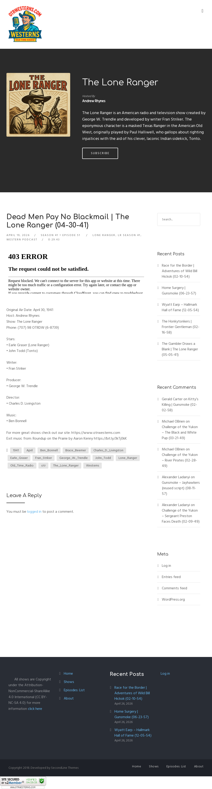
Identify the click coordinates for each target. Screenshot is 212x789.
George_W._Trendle (73, 458)
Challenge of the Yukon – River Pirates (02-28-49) (180, 460)
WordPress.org (173, 599)
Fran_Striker (43, 458)
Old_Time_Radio (22, 465)
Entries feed (171, 577)
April (29, 450)
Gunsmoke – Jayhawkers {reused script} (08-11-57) (181, 488)
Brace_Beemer (75, 450)
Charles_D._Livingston (108, 450)
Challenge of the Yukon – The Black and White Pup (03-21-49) (180, 432)
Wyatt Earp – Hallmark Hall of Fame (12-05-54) (180, 307)
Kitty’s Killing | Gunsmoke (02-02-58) (180, 404)
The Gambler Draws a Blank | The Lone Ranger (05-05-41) (180, 349)
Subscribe (100, 153)
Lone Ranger (104, 235)
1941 (16, 450)
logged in (34, 512)
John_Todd (103, 458)
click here (35, 709)
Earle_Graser (19, 458)
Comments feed (174, 588)
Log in (166, 566)
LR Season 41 (129, 235)
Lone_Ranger (128, 458)
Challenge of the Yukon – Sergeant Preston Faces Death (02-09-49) (181, 515)
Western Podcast (21, 239)
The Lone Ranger (120, 82)
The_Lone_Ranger (65, 465)
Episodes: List (74, 690)
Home (68, 674)
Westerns (92, 465)
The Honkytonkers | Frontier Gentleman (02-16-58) (180, 326)
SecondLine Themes (64, 767)
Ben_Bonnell (49, 450)
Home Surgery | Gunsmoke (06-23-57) (179, 290)
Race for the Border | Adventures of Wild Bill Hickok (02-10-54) (179, 270)
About (69, 698)
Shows (69, 682)
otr (43, 465)
